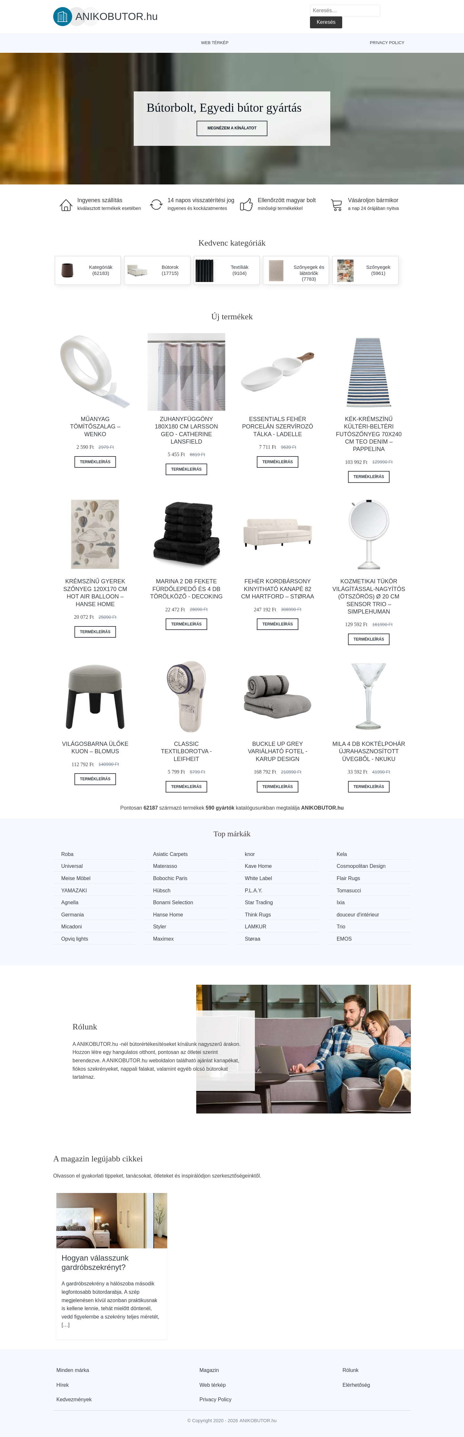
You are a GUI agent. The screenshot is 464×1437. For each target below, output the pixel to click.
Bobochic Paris (170, 878)
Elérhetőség (356, 1385)
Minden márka (72, 1370)
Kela (342, 854)
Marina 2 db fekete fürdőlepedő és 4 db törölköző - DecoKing (186, 589)
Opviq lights (74, 939)
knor (250, 854)
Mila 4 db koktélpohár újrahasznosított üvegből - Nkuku (369, 751)
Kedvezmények (74, 1399)
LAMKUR (255, 926)
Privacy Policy (387, 42)
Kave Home (258, 866)
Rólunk (351, 1370)
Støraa (252, 939)
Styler (159, 926)
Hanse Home (168, 914)
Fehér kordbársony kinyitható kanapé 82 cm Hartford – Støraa (277, 589)
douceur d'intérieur (358, 914)
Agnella (69, 902)
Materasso (165, 866)
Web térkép (214, 42)
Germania (72, 914)
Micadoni (71, 926)
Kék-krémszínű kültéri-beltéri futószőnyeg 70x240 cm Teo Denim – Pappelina (369, 434)
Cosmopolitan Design (361, 866)
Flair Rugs (348, 878)
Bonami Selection (173, 902)
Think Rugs (258, 914)
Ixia (341, 902)
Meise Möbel (76, 878)
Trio (341, 926)
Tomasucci (349, 890)
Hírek (62, 1385)
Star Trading (259, 902)
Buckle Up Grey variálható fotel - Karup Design (277, 751)
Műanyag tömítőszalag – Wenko (95, 426)
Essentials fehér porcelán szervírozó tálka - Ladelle (277, 426)
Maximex (163, 939)
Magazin (209, 1370)
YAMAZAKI (74, 890)
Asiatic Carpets (170, 854)
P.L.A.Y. (254, 890)
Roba (67, 854)
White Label (258, 878)
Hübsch (161, 890)
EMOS (344, 939)
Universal (72, 866)
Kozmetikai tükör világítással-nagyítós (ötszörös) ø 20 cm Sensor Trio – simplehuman (369, 596)
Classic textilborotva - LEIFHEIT (186, 751)
